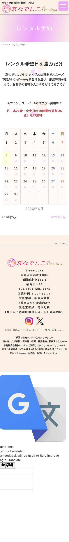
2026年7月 (58, 217)
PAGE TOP (60, 244)
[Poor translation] (10, 465)
